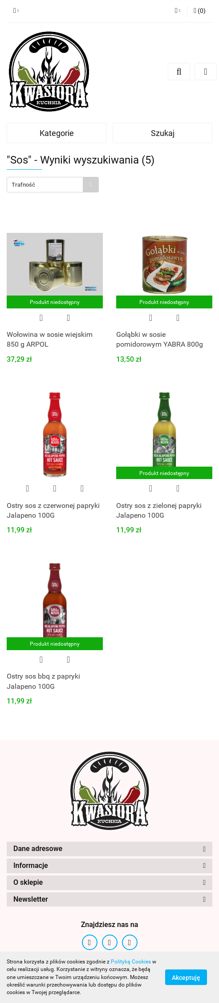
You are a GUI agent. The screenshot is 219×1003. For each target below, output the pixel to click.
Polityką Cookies (131, 962)
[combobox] (53, 184)
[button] (199, 11)
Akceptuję (186, 977)
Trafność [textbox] (23, 184)
